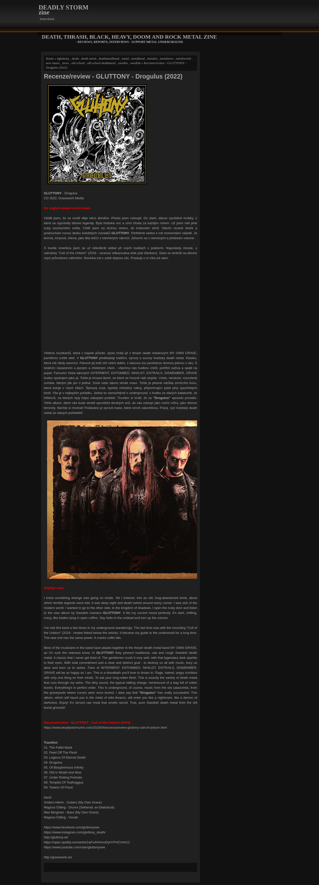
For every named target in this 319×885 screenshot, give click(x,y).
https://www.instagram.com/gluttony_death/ (75, 832)
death (75, 58)
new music (53, 63)
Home (50, 58)
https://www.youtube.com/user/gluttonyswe (74, 847)
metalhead (138, 58)
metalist (152, 58)
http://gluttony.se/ (56, 837)
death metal (88, 58)
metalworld (183, 58)
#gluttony (63, 58)
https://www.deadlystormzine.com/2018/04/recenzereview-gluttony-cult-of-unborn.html (105, 727)
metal (125, 58)
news (65, 63)
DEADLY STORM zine (63, 10)
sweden (123, 63)
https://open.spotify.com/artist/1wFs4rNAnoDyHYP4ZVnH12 (87, 842)
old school (78, 63)
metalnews (167, 58)
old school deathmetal (101, 63)
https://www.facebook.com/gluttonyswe (71, 827)
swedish (135, 63)
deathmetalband (109, 58)
